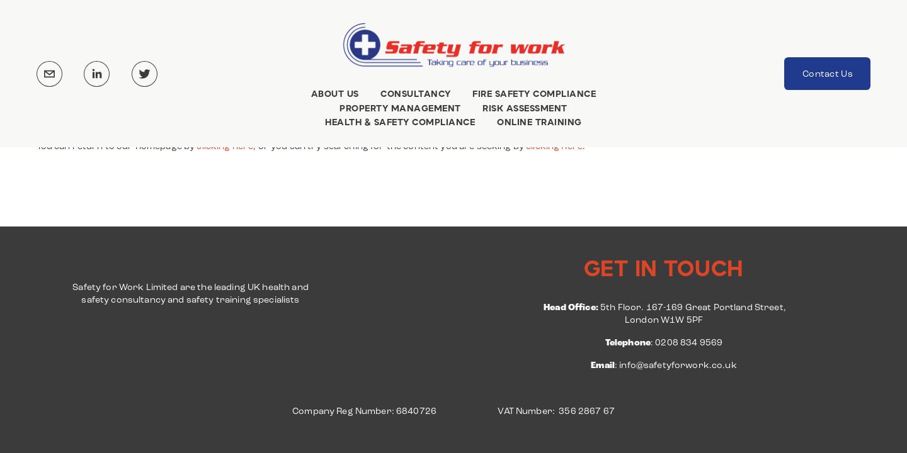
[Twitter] (144, 74)
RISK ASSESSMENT (525, 108)
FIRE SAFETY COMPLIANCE (534, 94)
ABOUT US (335, 94)
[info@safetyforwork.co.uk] (49, 74)
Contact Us (827, 74)
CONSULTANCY (415, 94)
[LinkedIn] (97, 74)
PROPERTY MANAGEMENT (400, 108)
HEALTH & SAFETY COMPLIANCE (400, 123)
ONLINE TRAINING (539, 123)
